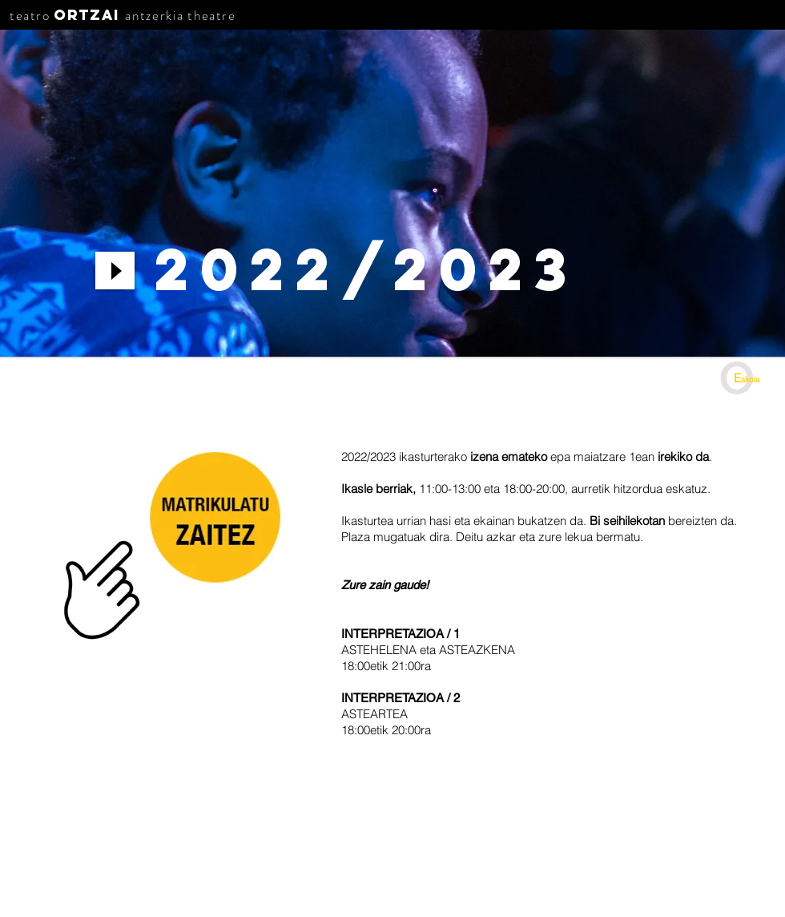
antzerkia (154, 15)
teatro (30, 15)
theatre (211, 15)
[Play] (115, 270)
